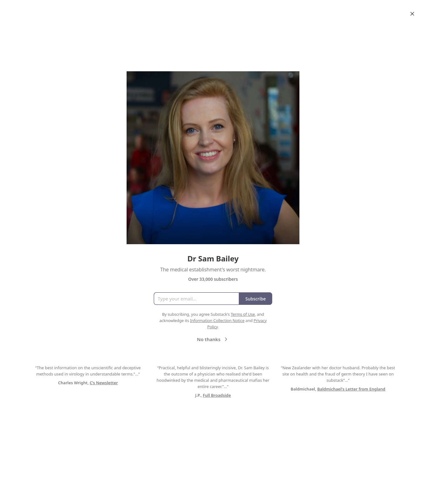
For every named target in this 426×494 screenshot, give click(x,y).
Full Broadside (217, 395)
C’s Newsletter (104, 383)
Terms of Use (243, 314)
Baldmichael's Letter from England (351, 389)
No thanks (213, 339)
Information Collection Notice (217, 320)
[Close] (412, 14)
